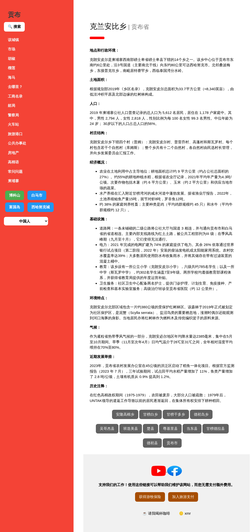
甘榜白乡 (150, 414)
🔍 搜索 (14, 26)
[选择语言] (26, 221)
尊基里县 (170, 428)
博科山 (14, 195)
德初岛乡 (201, 414)
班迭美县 (130, 428)
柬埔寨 (13, 181)
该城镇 (13, 40)
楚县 (150, 428)
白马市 (36, 195)
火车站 (13, 124)
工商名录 (15, 96)
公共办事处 (17, 143)
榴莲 (11, 68)
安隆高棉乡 (125, 414)
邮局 (11, 105)
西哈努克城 (40, 207)
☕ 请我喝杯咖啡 (156, 513)
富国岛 (14, 207)
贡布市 (172, 443)
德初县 (152, 443)
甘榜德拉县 (215, 428)
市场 (11, 49)
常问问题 (15, 171)
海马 (11, 77)
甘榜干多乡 (176, 414)
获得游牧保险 (150, 497)
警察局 (13, 115)
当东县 (192, 428)
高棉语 (13, 162)
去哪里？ (15, 87)
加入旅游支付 (183, 497)
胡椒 (11, 58)
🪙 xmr (185, 513)
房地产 (13, 153)
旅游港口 (15, 134)
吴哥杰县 (107, 428)
